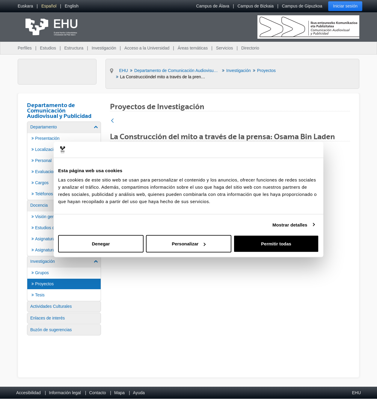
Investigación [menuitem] (104, 48)
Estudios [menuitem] (48, 48)
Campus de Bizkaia (256, 6)
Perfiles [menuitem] (25, 48)
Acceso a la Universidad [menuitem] (146, 48)
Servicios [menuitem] (224, 48)
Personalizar (189, 243)
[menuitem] (25, 6)
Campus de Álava (212, 6)
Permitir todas (276, 243)
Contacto (97, 392)
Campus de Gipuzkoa (302, 6)
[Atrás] (112, 121)
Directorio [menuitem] (250, 48)
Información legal (65, 392)
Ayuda (139, 392)
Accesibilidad (28, 392)
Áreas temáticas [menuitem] (193, 48)
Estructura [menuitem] (73, 48)
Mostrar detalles (289, 224)
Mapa (119, 392)
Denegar (101, 243)
